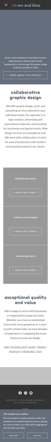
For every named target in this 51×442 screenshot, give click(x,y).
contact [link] (25, 421)
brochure (14, 351)
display (42, 346)
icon (39, 351)
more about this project (25, 75)
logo (6, 346)
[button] (6, 5)
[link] (26, 5)
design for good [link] (25, 418)
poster (32, 346)
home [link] (25, 409)
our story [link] (25, 412)
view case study (25, 192)
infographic (28, 351)
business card (19, 346)
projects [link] (25, 415)
